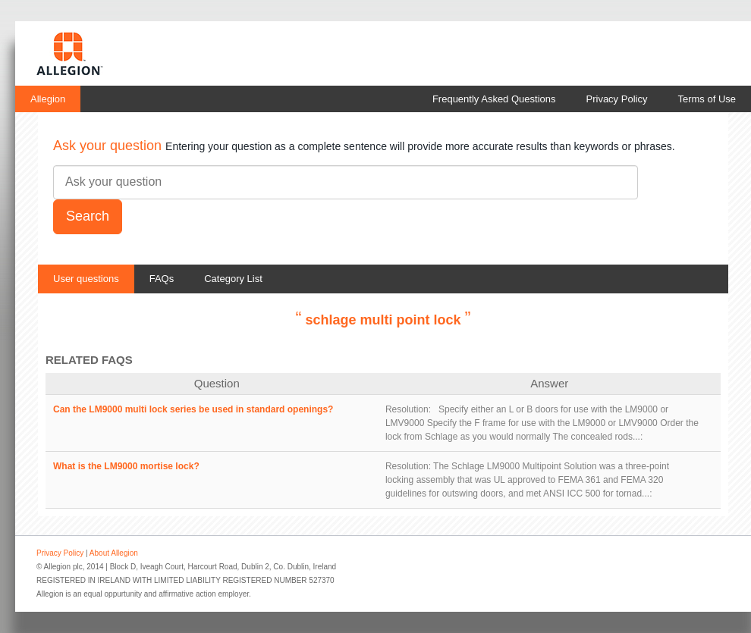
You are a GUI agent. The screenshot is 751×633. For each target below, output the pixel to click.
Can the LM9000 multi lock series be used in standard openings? (193, 409)
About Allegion (114, 553)
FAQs (161, 278)
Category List (233, 278)
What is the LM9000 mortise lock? (126, 466)
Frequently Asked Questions (494, 99)
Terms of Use (706, 99)
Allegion (47, 99)
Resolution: (408, 409)
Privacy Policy (617, 99)
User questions (86, 278)
